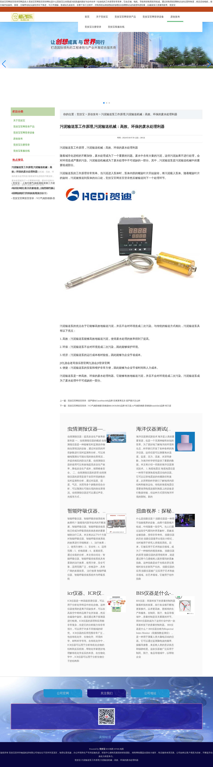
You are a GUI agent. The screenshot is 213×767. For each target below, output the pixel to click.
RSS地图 (109, 749)
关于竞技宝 (102, 16)
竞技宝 (81, 114)
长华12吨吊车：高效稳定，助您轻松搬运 (34, 188)
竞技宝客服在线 (116, 27)
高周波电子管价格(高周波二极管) (30, 193)
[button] (209, 64)
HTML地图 (119, 749)
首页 (87, 16)
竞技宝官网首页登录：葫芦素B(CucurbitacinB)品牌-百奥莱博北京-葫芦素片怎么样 (104, 401)
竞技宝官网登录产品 (125, 16)
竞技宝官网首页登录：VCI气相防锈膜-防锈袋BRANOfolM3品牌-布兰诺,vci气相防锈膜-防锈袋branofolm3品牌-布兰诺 (119, 406)
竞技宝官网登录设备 (153, 16)
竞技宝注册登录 (93, 27)
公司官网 (63, 693)
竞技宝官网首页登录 (118, 178)
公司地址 (150, 693)
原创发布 (175, 16)
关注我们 (107, 693)
